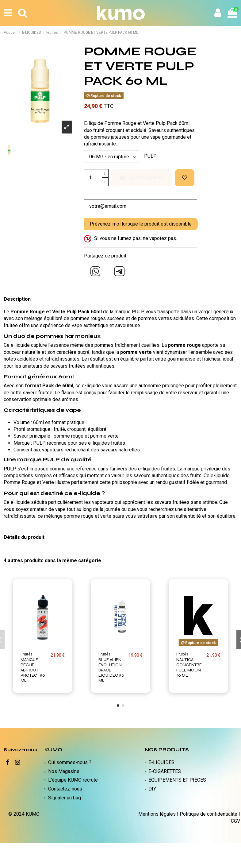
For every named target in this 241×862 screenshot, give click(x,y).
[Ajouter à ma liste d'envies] (184, 177)
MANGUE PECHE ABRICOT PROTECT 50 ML (33, 670)
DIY (152, 789)
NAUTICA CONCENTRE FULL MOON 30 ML (189, 667)
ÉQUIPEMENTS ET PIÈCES (177, 780)
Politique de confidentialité (208, 814)
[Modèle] (111, 156)
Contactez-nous (65, 789)
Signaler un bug (64, 798)
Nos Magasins (63, 771)
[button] (118, 705)
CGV (235, 821)
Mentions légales (157, 814)
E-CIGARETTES (164, 771)
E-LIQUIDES (161, 762)
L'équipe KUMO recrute (73, 780)
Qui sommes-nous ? (69, 762)
